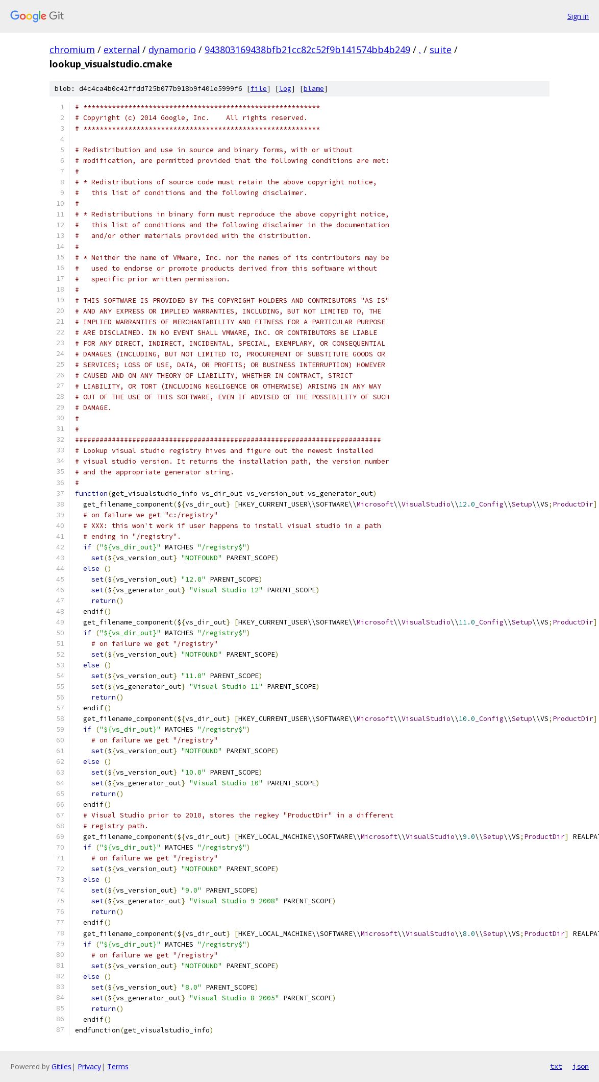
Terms (118, 1066)
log (285, 88)
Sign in (578, 16)
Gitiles (61, 1066)
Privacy (89, 1066)
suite (441, 49)
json (580, 1066)
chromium (72, 49)
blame (314, 88)
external (122, 49)
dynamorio (172, 49)
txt (556, 1066)
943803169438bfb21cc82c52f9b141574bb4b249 (307, 49)
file (259, 88)
